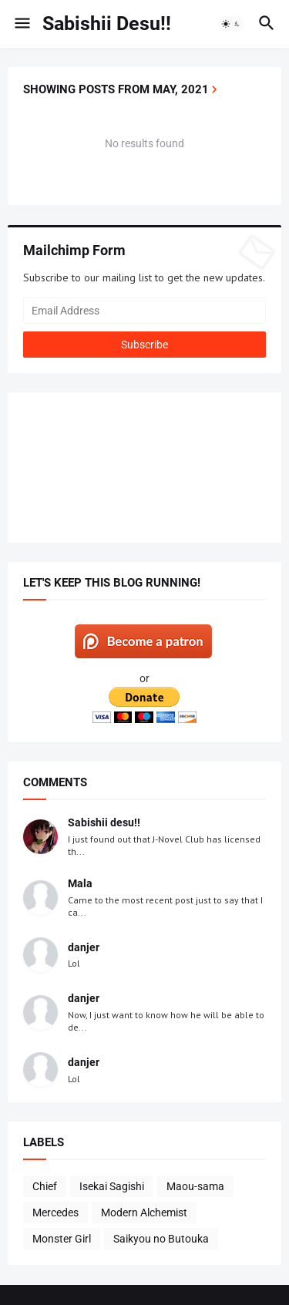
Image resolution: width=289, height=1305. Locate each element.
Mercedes (55, 1212)
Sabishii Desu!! (106, 23)
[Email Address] (144, 311)
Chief (44, 1186)
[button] (21, 24)
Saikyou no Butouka (161, 1239)
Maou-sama (195, 1186)
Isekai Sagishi (111, 1186)
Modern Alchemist (144, 1212)
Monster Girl (61, 1239)
